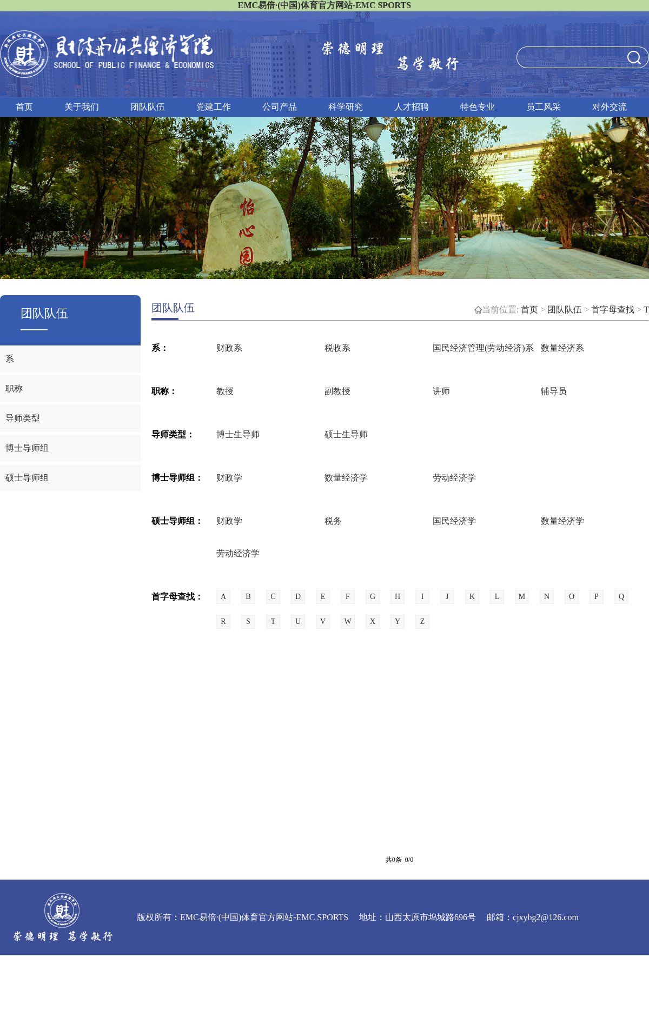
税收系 (337, 347)
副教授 (337, 391)
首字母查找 (612, 309)
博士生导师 (238, 434)
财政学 (229, 477)
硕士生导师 (346, 434)
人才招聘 (411, 106)
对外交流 (609, 106)
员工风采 (543, 106)
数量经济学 (346, 477)
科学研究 (345, 106)
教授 (225, 391)
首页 (24, 106)
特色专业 (477, 106)
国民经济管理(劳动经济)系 (483, 347)
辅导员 (554, 391)
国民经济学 (454, 521)
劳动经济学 (454, 477)
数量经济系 (562, 347)
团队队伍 (147, 106)
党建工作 (213, 106)
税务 (333, 521)
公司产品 (279, 106)
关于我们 (81, 106)
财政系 (229, 347)
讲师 (441, 391)
